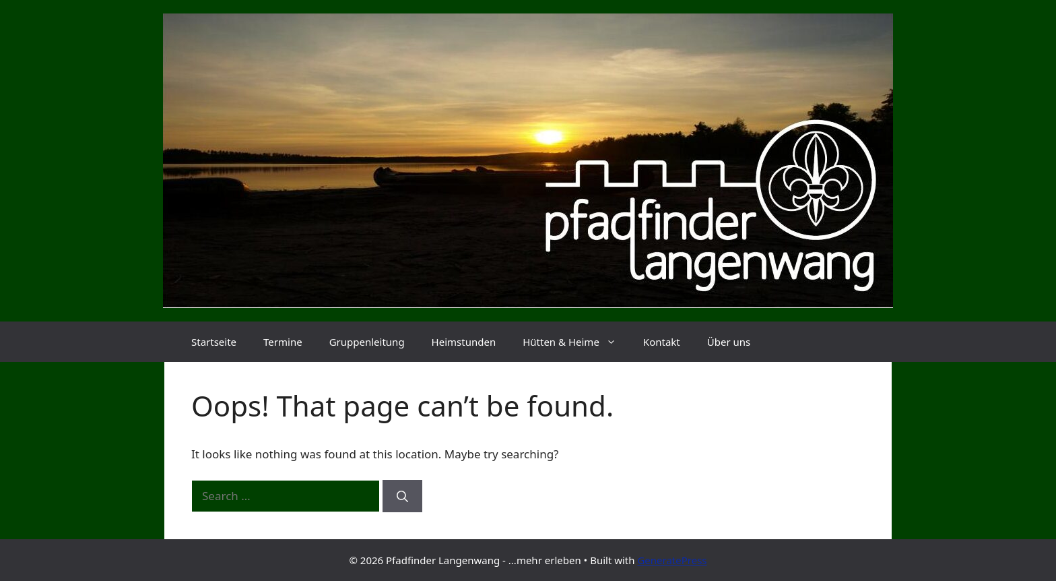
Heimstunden (464, 341)
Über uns (728, 341)
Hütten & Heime (576, 342)
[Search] (402, 496)
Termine (282, 341)
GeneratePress (671, 560)
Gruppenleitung (367, 341)
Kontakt (661, 341)
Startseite (213, 341)
